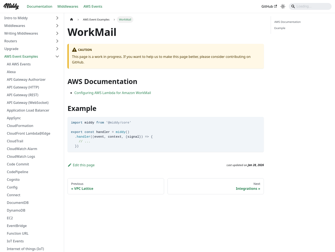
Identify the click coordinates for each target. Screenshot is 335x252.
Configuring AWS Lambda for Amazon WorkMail (112, 92)
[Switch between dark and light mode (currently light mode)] (282, 6)
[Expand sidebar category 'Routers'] (57, 41)
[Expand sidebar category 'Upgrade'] (57, 48)
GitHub (269, 6)
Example (279, 28)
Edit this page (81, 165)
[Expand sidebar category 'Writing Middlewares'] (57, 33)
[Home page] (72, 19)
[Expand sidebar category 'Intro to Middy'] (57, 18)
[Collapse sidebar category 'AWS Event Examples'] (57, 56)
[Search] (310, 6)
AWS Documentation (287, 22)
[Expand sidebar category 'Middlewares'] (57, 25)
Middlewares (67, 6)
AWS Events (92, 6)
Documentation (39, 6)
